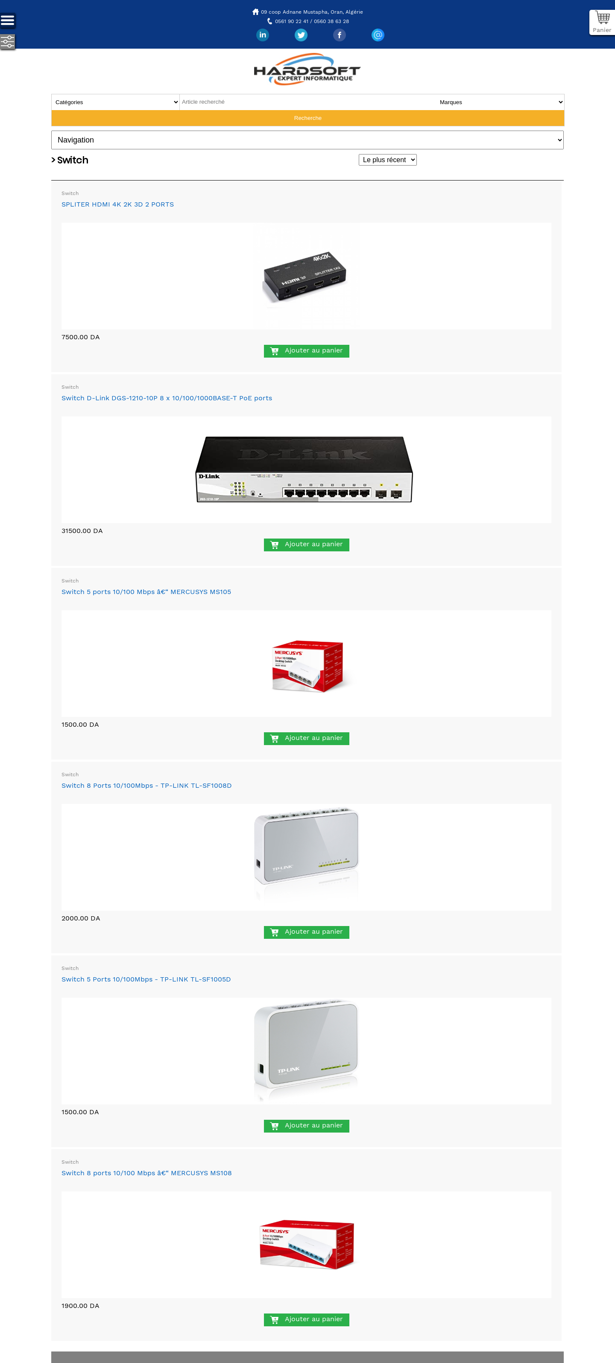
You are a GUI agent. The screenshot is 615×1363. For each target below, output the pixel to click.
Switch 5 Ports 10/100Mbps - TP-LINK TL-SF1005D (146, 979)
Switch (70, 193)
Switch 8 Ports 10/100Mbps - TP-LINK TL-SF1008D (147, 785)
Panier (602, 29)
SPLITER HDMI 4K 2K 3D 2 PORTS (118, 204)
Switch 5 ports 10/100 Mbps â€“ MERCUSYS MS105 (146, 592)
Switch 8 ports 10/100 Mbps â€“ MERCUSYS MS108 (147, 1173)
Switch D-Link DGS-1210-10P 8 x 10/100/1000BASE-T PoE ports (167, 398)
